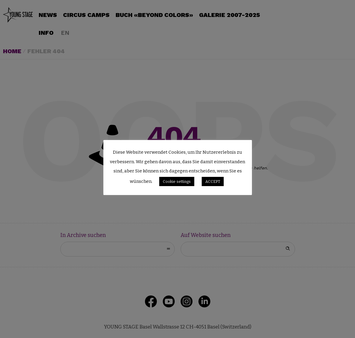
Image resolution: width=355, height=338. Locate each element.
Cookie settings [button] (177, 181)
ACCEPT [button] (212, 181)
